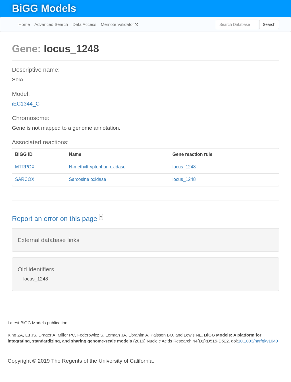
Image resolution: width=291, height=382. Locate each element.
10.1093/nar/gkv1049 (258, 340)
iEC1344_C (26, 104)
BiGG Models (44, 8)
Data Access (84, 24)
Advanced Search (51, 24)
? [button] (101, 217)
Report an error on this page (55, 218)
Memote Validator (118, 24)
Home (24, 24)
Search (269, 24)
